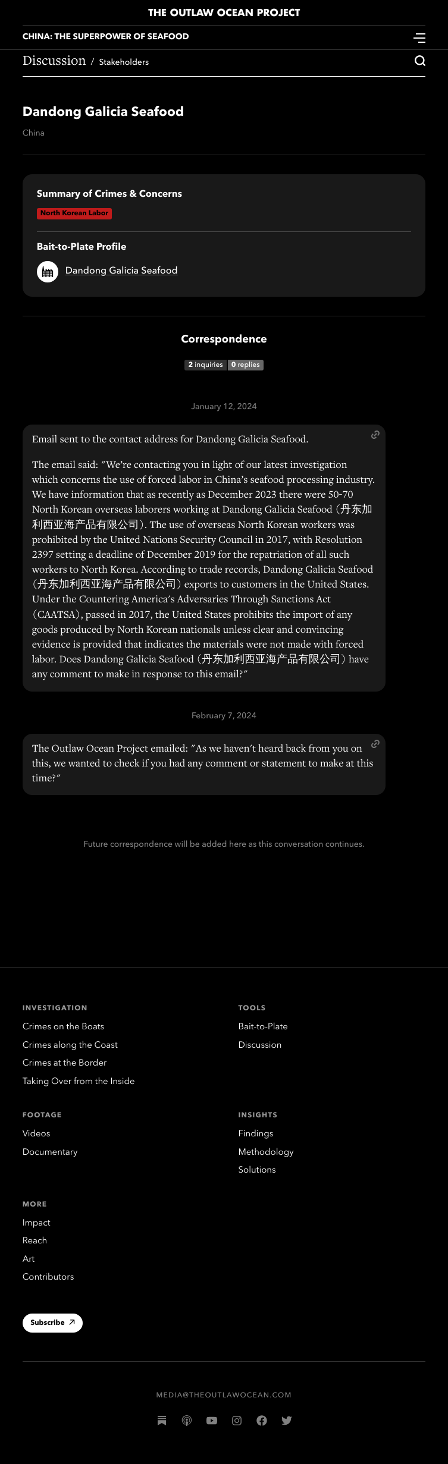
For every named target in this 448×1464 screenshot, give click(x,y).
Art (29, 1259)
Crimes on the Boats (64, 1027)
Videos (37, 1134)
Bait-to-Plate (263, 1027)
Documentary (50, 1152)
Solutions (257, 1170)
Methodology (266, 1152)
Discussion (54, 62)
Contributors (48, 1277)
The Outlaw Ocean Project (224, 13)
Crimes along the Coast (70, 1045)
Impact (37, 1223)
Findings (256, 1134)
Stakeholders (124, 63)
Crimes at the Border (65, 1063)
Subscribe (52, 1324)
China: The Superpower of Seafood (106, 37)
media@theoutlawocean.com (224, 1395)
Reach (35, 1241)
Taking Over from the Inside (79, 1081)
